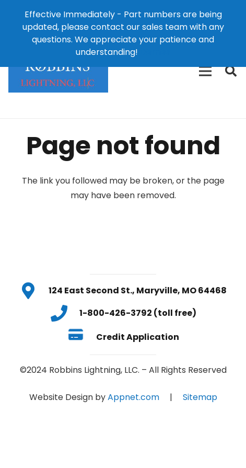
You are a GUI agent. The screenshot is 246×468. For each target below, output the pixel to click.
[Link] (58, 71)
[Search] (230, 71)
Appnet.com (133, 397)
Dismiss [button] (155, 52)
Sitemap (200, 397)
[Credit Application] (82, 336)
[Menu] (205, 71)
